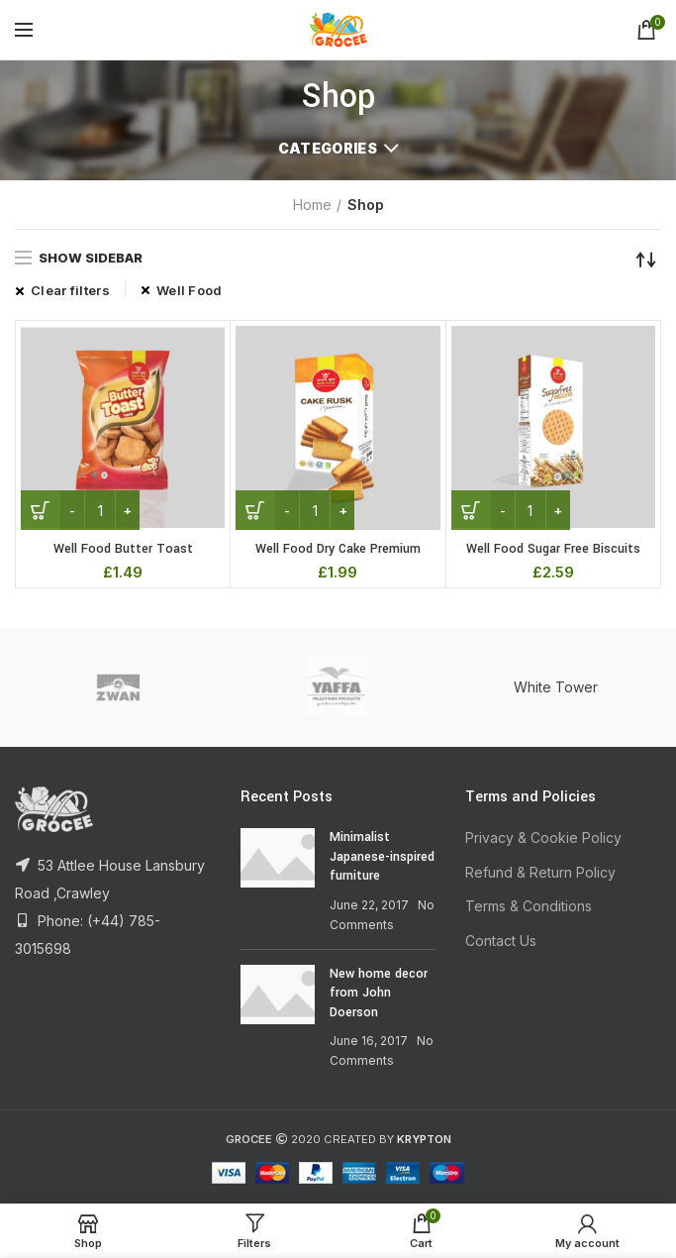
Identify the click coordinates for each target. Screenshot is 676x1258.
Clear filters (70, 290)
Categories (327, 148)
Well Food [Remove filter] (189, 290)
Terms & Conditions (528, 905)
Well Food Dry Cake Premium (338, 549)
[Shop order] (646, 259)
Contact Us (500, 940)
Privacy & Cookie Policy (543, 837)
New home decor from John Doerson (379, 993)
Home (312, 204)
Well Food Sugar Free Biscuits (553, 549)
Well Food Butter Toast (123, 549)
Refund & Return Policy (540, 872)
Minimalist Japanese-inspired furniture (382, 856)
